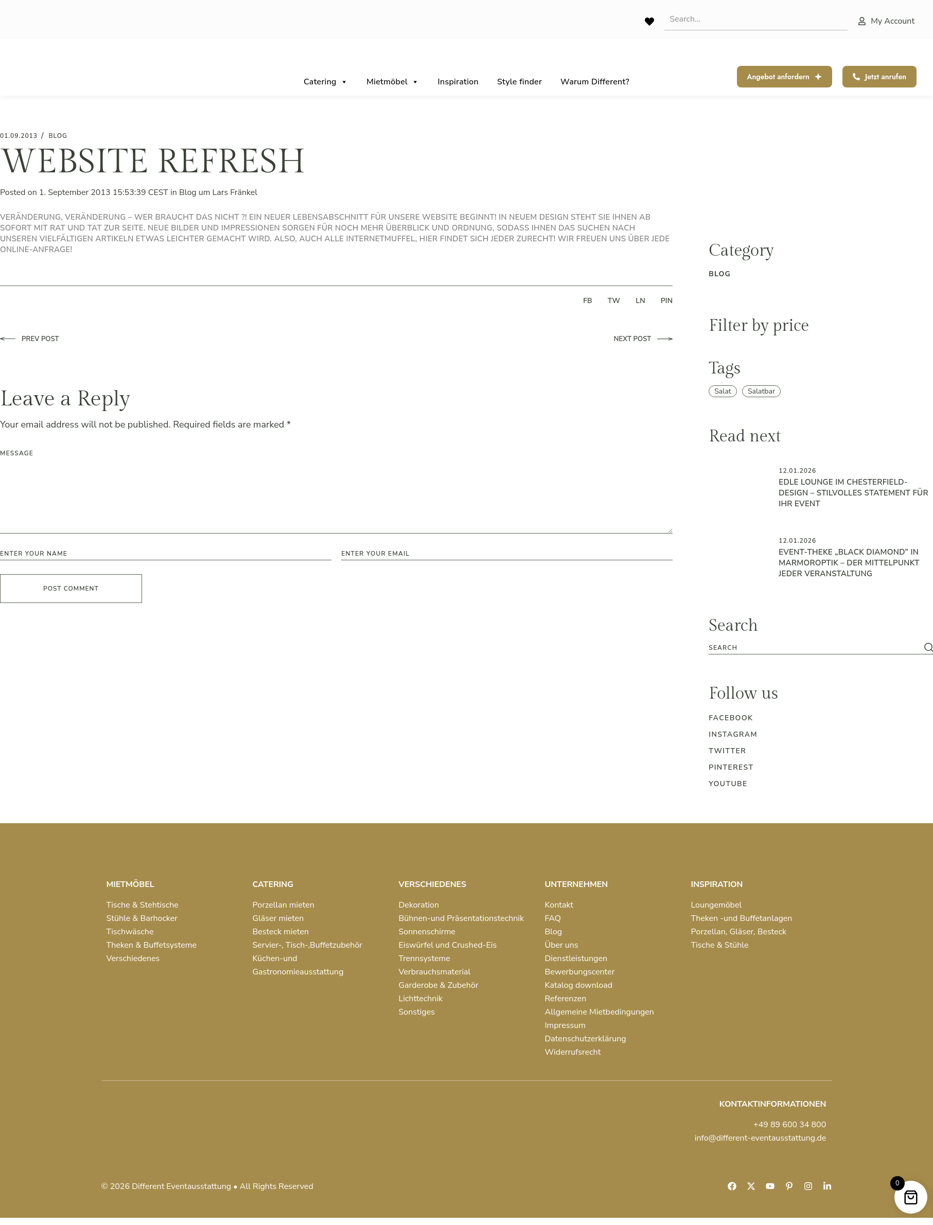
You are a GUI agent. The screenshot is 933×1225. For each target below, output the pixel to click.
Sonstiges (417, 1012)
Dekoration (419, 905)
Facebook (731, 718)
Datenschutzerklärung (585, 1038)
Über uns (561, 945)
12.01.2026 (797, 471)
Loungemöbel (716, 905)
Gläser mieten (278, 918)
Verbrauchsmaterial (435, 972)
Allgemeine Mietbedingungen (599, 1012)
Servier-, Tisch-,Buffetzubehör (308, 945)
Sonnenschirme (427, 931)
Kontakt (559, 905)
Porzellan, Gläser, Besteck (739, 931)
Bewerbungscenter (580, 972)
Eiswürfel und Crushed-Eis (448, 945)
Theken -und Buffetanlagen (742, 918)
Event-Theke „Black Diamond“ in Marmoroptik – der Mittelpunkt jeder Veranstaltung (849, 563)
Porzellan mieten (283, 905)
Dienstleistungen (576, 958)
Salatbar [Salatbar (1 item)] (761, 391)
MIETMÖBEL (130, 884)
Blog (188, 192)
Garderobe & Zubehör (439, 985)
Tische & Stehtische (143, 905)
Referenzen (566, 998)
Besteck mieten (281, 931)
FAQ (553, 918)
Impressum (565, 1025)
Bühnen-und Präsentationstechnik (461, 918)
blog (57, 136)
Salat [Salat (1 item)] (722, 391)
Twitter (727, 751)
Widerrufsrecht (573, 1052)
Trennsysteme (424, 958)
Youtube (728, 784)
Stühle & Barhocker (142, 918)
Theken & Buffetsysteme (152, 945)
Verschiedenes (133, 958)
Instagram (733, 734)
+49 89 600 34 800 (789, 1124)
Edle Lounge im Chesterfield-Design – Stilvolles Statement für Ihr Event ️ (853, 493)
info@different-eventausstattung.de (760, 1138)
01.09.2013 (19, 136)
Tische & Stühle (720, 945)
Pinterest (731, 767)
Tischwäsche (130, 931)
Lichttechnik (421, 998)
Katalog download (579, 985)
